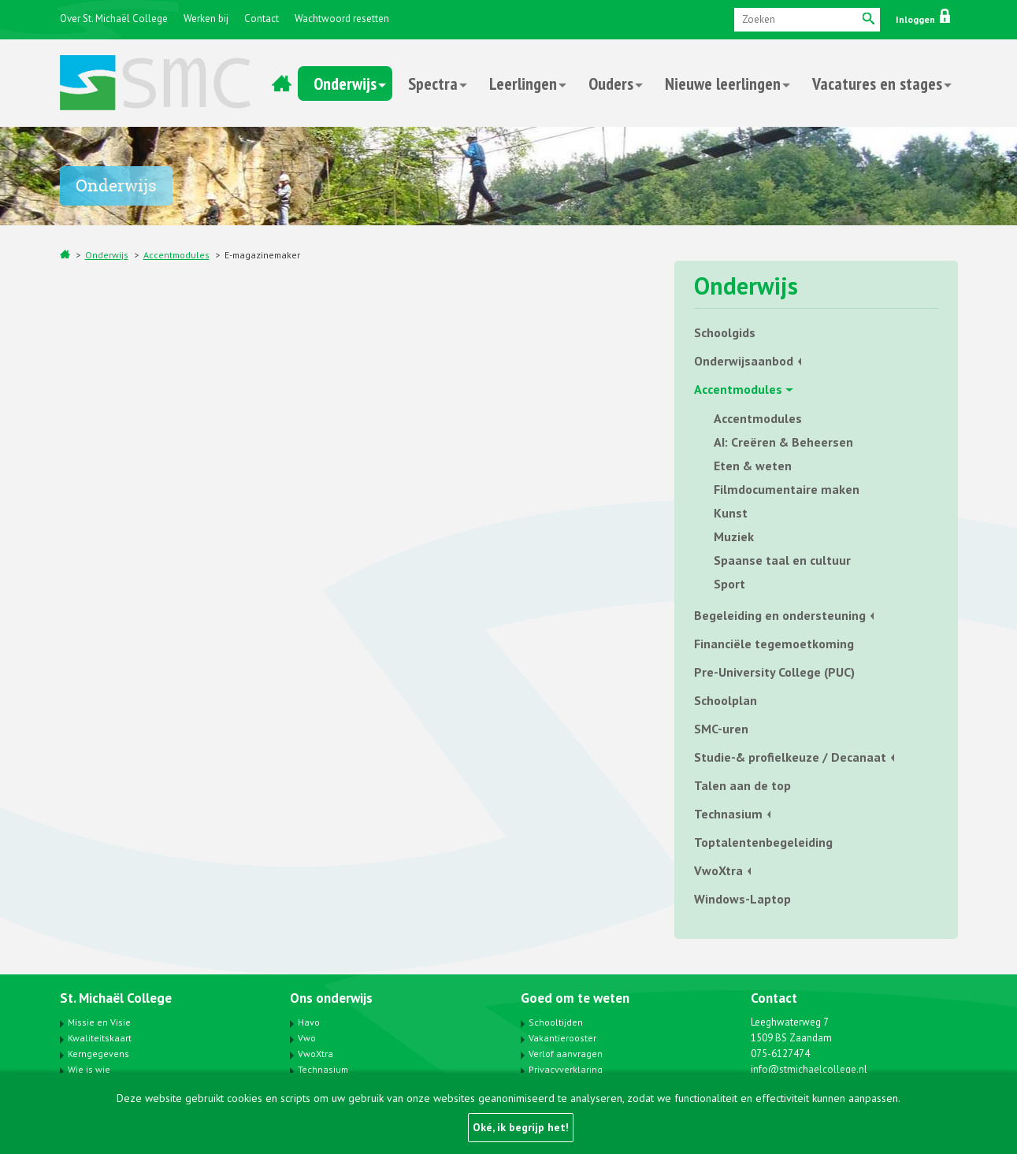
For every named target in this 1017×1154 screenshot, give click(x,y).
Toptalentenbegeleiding (763, 842)
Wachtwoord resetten (342, 18)
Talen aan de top (742, 785)
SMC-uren (721, 729)
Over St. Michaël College (114, 18)
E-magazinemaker (262, 255)
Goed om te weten (575, 998)
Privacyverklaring (566, 1069)
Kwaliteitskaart (100, 1038)
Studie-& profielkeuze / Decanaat (790, 757)
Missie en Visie (99, 1022)
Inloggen (923, 19)
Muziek (734, 536)
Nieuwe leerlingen (723, 83)
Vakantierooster (562, 1038)
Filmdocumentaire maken (786, 489)
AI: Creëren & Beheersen (783, 442)
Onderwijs (345, 83)
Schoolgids (724, 332)
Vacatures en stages (877, 83)
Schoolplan (725, 700)
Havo (309, 1022)
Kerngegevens (98, 1053)
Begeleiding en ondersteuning (780, 615)
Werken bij (206, 18)
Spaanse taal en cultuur (782, 560)
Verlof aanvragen (566, 1053)
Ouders (610, 83)
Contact (261, 18)
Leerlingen (523, 83)
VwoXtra (718, 870)
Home (282, 83)
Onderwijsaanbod (743, 361)
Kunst (731, 513)
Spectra (433, 83)
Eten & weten (753, 465)
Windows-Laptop (742, 899)
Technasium (728, 814)
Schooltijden (556, 1022)
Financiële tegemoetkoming (774, 643)
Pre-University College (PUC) (774, 672)
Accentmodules (176, 255)
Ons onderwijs (331, 998)
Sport (729, 584)
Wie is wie (89, 1069)
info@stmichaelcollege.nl (809, 1069)
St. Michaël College (116, 998)
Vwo (307, 1038)
